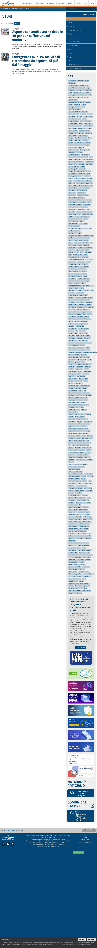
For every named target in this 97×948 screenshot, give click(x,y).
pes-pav (77, 321)
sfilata (70, 574)
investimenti (78, 138)
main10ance (72, 193)
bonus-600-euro (73, 569)
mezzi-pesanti (72, 328)
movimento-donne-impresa (76, 171)
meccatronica (84, 97)
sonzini (81, 581)
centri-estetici (81, 193)
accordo (71, 490)
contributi (77, 104)
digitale (85, 219)
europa (87, 348)
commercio (81, 467)
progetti (90, 259)
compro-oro (81, 302)
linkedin (71, 300)
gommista (71, 426)
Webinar (71, 26)
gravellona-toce (83, 510)
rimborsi (71, 383)
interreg (77, 178)
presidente (72, 459)
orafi (80, 264)
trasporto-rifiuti (73, 412)
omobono (79, 421)
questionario (87, 576)
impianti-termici (83, 185)
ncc (88, 500)
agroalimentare (73, 100)
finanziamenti (88, 123)
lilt (69, 119)
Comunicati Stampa (75, 30)
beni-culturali (72, 545)
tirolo (85, 588)
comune (81, 343)
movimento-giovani (74, 409)
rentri (84, 274)
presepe (77, 362)
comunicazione (73, 264)
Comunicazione (28, 3)
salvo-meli (71, 336)
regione (83, 238)
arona (83, 548)
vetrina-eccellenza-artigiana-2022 (78, 428)
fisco (89, 138)
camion (89, 202)
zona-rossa (85, 507)
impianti (83, 402)
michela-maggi (87, 517)
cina (90, 533)
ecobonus (79, 157)
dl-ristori (71, 362)
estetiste (71, 97)
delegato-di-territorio (74, 271)
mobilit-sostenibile (74, 267)
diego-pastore (85, 267)
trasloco (89, 436)
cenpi (75, 164)
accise (81, 93)
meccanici (82, 331)
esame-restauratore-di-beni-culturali (79, 583)
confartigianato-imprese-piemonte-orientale (81, 236)
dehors (91, 574)
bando (81, 123)
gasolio (75, 135)
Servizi (70, 3)
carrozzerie (82, 169)
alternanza (72, 367)
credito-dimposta (73, 295)
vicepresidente (82, 307)
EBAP (70, 61)
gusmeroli (90, 476)
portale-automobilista (83, 278)
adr (90, 228)
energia (87, 145)
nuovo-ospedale (73, 505)
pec (81, 255)
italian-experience (73, 150)
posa (90, 488)
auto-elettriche (85, 154)
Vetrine (92, 3)
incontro (89, 314)
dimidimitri (87, 176)
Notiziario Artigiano (75, 42)
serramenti (88, 133)
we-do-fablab (72, 209)
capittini (82, 417)
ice (74, 183)
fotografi (71, 138)
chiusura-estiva (73, 450)
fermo (70, 164)
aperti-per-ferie (87, 116)
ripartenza (71, 538)
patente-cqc (78, 126)
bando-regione (73, 188)
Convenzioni (39, 3)
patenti (71, 178)
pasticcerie (86, 309)
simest (84, 283)
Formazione (50, 3)
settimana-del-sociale (75, 109)
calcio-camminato (82, 190)
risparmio (88, 305)
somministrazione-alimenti (84, 247)
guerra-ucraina (87, 521)
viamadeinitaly (73, 390)
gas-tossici (84, 324)
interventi (71, 588)
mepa (70, 283)
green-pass (72, 107)
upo (76, 145)
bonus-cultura (72, 467)
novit (85, 488)
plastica (71, 498)
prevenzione (72, 541)
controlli (81, 562)
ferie (78, 183)
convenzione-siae (84, 526)
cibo (76, 331)
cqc (83, 107)
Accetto (81, 939)
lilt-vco (85, 519)
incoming (71, 207)
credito (86, 228)
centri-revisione (83, 135)
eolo (80, 521)
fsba (79, 214)
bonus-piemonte (85, 150)
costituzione (87, 338)
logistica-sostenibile (83, 545)
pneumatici (72, 157)
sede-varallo (72, 376)
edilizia (70, 140)
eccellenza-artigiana (74, 231)
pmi (77, 216)
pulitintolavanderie (74, 166)
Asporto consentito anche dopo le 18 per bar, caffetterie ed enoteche (37, 35)
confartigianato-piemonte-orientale (78, 85)
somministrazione (74, 114)
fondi (76, 417)
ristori (88, 502)
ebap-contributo (80, 459)
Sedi (86, 3)
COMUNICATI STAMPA (80, 804)
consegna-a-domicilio (74, 374)
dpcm (90, 126)
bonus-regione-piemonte (75, 474)
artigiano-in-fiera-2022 (83, 514)
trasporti (87, 93)
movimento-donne (87, 159)
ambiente (86, 300)
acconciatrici (72, 421)
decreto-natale (73, 433)
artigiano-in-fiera (79, 143)
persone (71, 288)
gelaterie (79, 455)
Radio (70, 34)
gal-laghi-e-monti (81, 350)
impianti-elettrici (73, 529)
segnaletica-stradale (74, 431)
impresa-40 (72, 593)
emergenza (82, 202)
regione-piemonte (74, 121)
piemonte (88, 538)
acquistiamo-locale (79, 440)
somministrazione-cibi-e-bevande (78, 464)
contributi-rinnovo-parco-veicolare (78, 419)
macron (88, 560)
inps (88, 357)
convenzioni (72, 162)
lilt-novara (88, 395)
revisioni (85, 264)
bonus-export (81, 376)
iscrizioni (82, 569)
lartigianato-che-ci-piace (75, 228)
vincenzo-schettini (77, 576)
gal (69, 307)
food (73, 445)
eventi (87, 81)
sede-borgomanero (74, 536)
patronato (88, 121)
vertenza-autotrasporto (75, 276)
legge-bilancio (80, 336)
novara (85, 126)
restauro (75, 131)
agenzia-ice (83, 269)
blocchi (85, 381)
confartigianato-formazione (76, 102)
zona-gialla (72, 212)
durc (88, 209)
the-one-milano (83, 400)
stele (75, 243)
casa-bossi (80, 317)
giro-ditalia (88, 414)
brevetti (71, 388)
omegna (79, 593)
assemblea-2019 (86, 550)
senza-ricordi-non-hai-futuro (77, 564)
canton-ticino (78, 300)
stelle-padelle (81, 209)
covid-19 (76, 238)
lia (80, 505)
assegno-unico (73, 483)
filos (79, 550)
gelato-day (87, 367)
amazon (86, 369)
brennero (88, 200)
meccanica (71, 250)
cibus (90, 519)
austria (80, 338)
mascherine (77, 140)
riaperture (82, 450)
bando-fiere (72, 514)
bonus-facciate (73, 343)
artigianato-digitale (87, 438)
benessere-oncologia (74, 476)
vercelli (70, 104)
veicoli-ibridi (79, 293)
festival (76, 269)
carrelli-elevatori (81, 359)
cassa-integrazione (78, 181)
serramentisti (72, 290)
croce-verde (72, 591)
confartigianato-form (74, 257)
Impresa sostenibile (75, 68)
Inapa (70, 53)
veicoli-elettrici (77, 309)
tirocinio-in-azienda (74, 479)
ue (85, 390)
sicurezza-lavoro (73, 221)
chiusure (71, 462)
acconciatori (72, 88)
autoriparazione (87, 90)
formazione (72, 83)
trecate (77, 252)
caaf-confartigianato (80, 531)
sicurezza (83, 114)
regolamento (86, 205)
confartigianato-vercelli (75, 519)
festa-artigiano (80, 395)
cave (70, 309)
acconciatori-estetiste (75, 481)
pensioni (84, 495)
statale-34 (89, 302)
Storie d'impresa (74, 45)
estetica (86, 240)
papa (77, 426)
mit (70, 445)
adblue (85, 574)
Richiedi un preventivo (78, 852)
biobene (89, 128)
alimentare (86, 243)
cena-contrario (73, 405)
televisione (81, 560)
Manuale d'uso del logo (85, 841)
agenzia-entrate (73, 581)
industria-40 (85, 567)
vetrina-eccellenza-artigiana (76, 197)
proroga (83, 178)
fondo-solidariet (73, 562)
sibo (91, 474)
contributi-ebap (87, 364)
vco (80, 243)
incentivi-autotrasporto (75, 517)
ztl (69, 576)
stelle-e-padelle (79, 288)
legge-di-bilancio (79, 490)
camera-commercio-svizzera (76, 345)
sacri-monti (78, 388)
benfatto (71, 417)
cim (82, 407)
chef (76, 498)
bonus (84, 119)
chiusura (79, 212)
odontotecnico (83, 333)
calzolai (86, 157)
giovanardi (71, 293)
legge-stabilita (87, 557)
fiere (90, 481)
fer (88, 350)
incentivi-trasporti (84, 405)
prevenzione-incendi (74, 424)
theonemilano (72, 524)
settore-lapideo (86, 448)
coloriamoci (79, 367)
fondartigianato (73, 174)
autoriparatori (89, 162)
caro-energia (81, 262)
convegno (84, 355)
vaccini (70, 243)
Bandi (70, 22)
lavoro (74, 128)
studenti (85, 455)
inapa (70, 159)
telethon (78, 436)
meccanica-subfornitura (75, 471)
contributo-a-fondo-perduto (76, 200)
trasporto (80, 81)
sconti (75, 510)
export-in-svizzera (74, 402)
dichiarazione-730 (88, 286)
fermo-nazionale (73, 357)
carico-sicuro (76, 281)
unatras (89, 114)
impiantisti (78, 274)
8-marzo (81, 552)
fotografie (71, 548)
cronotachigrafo (87, 212)
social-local (72, 359)
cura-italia (85, 257)
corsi (91, 157)
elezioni (81, 145)
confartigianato (73, 95)
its (76, 586)
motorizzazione (73, 521)
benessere (82, 164)
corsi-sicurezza (84, 529)
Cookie (85, 837)
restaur (85, 481)
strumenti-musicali (83, 512)
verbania (71, 586)
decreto (84, 104)
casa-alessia (72, 278)
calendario (88, 252)
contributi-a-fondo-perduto (76, 147)
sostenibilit (88, 483)
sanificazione (85, 424)
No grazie (91, 939)
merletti (71, 133)
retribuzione (82, 498)
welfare (88, 143)
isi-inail (87, 393)
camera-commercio (74, 154)
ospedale (71, 331)
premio (80, 390)
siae (85, 138)
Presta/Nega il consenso (52, 944)
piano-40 (71, 395)
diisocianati (72, 190)
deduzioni (71, 324)
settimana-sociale (84, 131)
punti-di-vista (83, 224)
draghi (70, 440)
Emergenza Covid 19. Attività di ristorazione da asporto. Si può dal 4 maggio (36, 60)
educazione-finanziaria (75, 286)
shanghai (87, 457)
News (21, 8)
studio (70, 269)
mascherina (72, 438)
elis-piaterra (72, 500)
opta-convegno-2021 (74, 567)
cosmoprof (85, 374)
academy (80, 572)
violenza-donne (73, 185)
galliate (71, 321)
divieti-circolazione (74, 226)
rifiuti (73, 119)
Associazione (60, 3)
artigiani (87, 188)
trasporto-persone (84, 586)
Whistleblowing (85, 839)
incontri (88, 171)
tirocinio (71, 274)
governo (81, 188)
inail (70, 131)
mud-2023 (79, 588)
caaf (83, 362)
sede (70, 183)
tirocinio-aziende (85, 536)
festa (86, 572)
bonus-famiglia (86, 431)
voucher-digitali (73, 305)
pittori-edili (78, 557)
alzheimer (88, 181)
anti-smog (71, 502)
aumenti (84, 271)
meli (90, 343)
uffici (88, 174)
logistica (88, 102)
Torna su (89, 830)
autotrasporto (72, 81)
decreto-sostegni (85, 216)
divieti (84, 436)
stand (85, 276)
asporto (17, 23)
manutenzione (83, 340)
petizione (90, 307)
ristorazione (87, 319)
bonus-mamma (80, 502)
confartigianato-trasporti (75, 176)
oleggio (80, 371)
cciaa (91, 290)
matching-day (72, 572)
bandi (78, 438)
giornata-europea (73, 393)
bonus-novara (72, 512)
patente (88, 452)
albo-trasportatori (84, 433)
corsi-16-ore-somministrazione (77, 259)
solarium (88, 450)
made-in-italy (81, 500)
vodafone (89, 178)
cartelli (83, 479)
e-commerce (77, 159)
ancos (77, 97)
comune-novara (73, 123)
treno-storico (72, 302)
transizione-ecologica (74, 495)
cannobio (83, 409)
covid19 (71, 355)
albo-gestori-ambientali (75, 381)
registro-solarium (87, 312)
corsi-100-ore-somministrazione (78, 555)
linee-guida (84, 533)
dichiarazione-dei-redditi (75, 319)
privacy (79, 90)
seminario (84, 207)
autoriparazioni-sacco (83, 445)
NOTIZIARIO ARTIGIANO (76, 784)
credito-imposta (73, 169)
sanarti (79, 119)
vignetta (79, 205)
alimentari (85, 140)
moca (88, 498)
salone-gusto (72, 364)
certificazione (88, 421)
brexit (82, 183)
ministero (71, 407)
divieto (80, 290)
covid (83, 88)
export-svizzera (73, 526)
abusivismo (89, 183)
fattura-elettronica (87, 214)
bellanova (89, 459)
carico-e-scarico (73, 340)
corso (70, 93)
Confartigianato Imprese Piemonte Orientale (8, 3)
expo (88, 238)
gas (92, 243)
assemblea (72, 116)
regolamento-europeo (75, 579)
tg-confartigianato (83, 328)
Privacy (85, 836)
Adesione (79, 3)
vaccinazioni (89, 490)
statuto (74, 307)
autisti (82, 121)
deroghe (81, 483)
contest (88, 336)
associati (88, 443)
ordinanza (82, 357)
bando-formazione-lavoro (76, 457)
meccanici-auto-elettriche (76, 414)
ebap (87, 88)
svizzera (78, 207)
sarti (70, 281)
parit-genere (72, 262)
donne (85, 255)
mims (84, 579)
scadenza (81, 305)
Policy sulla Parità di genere (85, 843)
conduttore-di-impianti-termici (83, 298)
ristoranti (71, 350)
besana (71, 252)
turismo (71, 557)
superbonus (80, 162)
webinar (76, 93)
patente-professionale (75, 314)
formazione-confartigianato (76, 452)
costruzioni (78, 493)
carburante (72, 486)
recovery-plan (86, 281)
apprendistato (80, 538)
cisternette (84, 426)
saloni (77, 407)
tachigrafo (71, 216)
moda (89, 95)
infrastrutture (77, 219)
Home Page (4, 8)
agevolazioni (79, 250)
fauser (88, 552)
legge (70, 181)
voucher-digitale (73, 378)
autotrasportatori (77, 240)
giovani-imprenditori (74, 112)
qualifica (77, 355)
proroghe (75, 255)
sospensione (78, 369)
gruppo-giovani (73, 400)
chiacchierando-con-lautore (76, 443)
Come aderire (81, 647)
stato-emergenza (85, 386)
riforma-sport (72, 338)
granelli (71, 143)
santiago (71, 493)
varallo (70, 238)
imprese (81, 133)
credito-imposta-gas (84, 524)
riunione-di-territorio (74, 312)
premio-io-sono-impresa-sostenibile (79, 245)
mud (70, 135)
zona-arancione (73, 202)
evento (88, 262)
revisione (84, 112)
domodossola (72, 371)
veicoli (77, 324)
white (82, 252)
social (70, 510)
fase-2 (81, 221)
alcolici (85, 388)
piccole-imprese (73, 333)
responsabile (87, 371)
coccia (70, 219)
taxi (81, 116)
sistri (81, 393)
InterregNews (73, 38)
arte (86, 343)
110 (76, 133)
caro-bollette (78, 383)
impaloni (71, 298)
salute (86, 250)
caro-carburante (73, 224)
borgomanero (72, 214)
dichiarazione (72, 348)
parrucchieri (72, 205)
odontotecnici (82, 95)
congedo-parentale (74, 533)
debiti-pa (71, 369)
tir (77, 116)
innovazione (84, 398)
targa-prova (84, 321)
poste (90, 555)
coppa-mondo (87, 591)
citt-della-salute (73, 552)
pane (70, 255)
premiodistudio (80, 326)
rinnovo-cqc (72, 247)
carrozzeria (72, 455)
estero (84, 476)
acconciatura (72, 550)
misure (87, 317)
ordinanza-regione (74, 398)
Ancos (71, 49)
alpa (70, 240)
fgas (84, 314)
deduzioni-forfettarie (74, 507)
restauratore (72, 195)
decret (86, 474)
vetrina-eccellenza (82, 486)
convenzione (81, 128)
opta (87, 440)
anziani (89, 359)
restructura (77, 283)
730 (91, 185)
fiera (70, 128)
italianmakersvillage (74, 469)
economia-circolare (83, 195)
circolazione (72, 317)
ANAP (71, 57)
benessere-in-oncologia (75, 152)
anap (78, 88)
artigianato (82, 174)
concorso (71, 326)
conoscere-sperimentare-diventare (78, 543)
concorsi (86, 290)
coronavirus (72, 90)
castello (71, 126)
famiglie (78, 548)
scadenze (71, 436)
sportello (71, 448)
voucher (71, 145)
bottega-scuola (83, 378)
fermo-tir (77, 448)
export (78, 107)
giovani (83, 166)
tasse (79, 364)
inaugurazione (78, 574)
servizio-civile (83, 295)
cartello (79, 591)
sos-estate (89, 164)
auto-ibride (81, 348)
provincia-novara (73, 386)
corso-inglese (72, 560)
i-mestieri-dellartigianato (75, 488)
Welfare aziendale (74, 65)
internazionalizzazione (75, 233)
